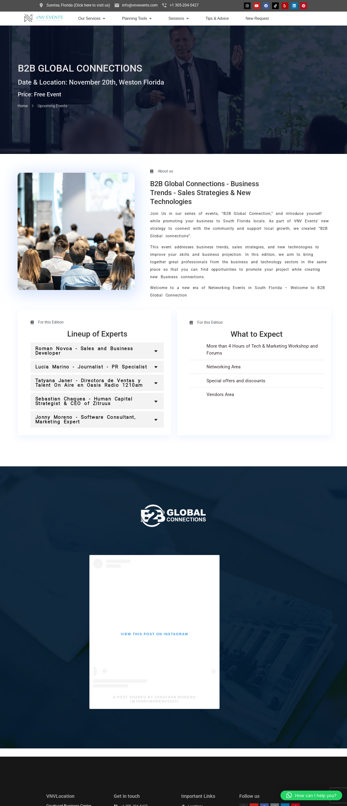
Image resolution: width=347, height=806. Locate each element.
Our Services (91, 18)
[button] (91, 18)
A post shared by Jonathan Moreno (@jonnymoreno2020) (154, 699)
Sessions (178, 18)
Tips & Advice (217, 18)
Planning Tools (137, 18)
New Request (257, 18)
